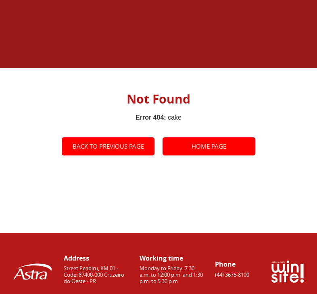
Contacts (289, 56)
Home (205, 56)
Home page (209, 146)
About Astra (242, 56)
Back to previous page (108, 146)
